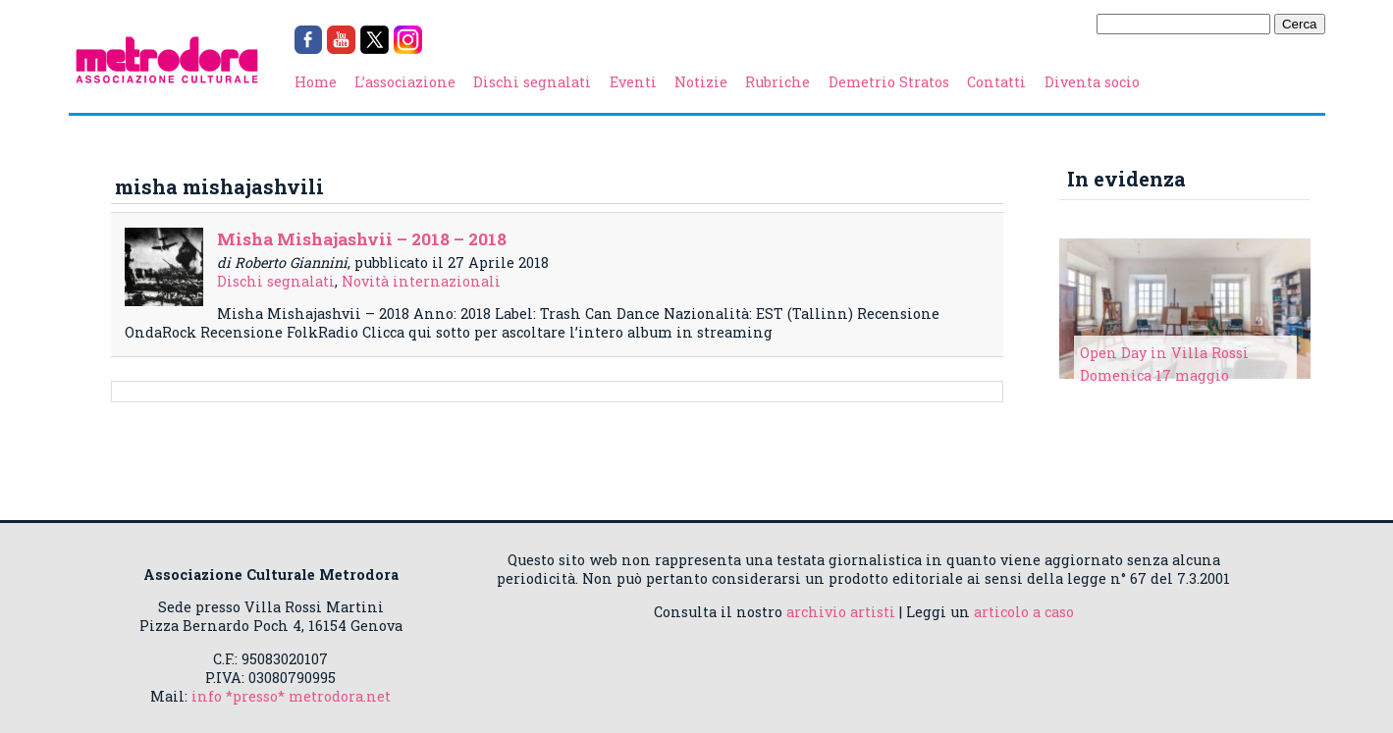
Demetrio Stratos (889, 82)
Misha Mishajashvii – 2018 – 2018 (362, 239)
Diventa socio (1092, 82)
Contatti (996, 82)
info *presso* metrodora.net (291, 696)
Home (316, 82)
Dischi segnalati (532, 82)
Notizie (700, 82)
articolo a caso (1024, 611)
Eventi (633, 82)
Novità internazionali (421, 281)
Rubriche (777, 82)
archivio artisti (840, 611)
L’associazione (404, 82)
